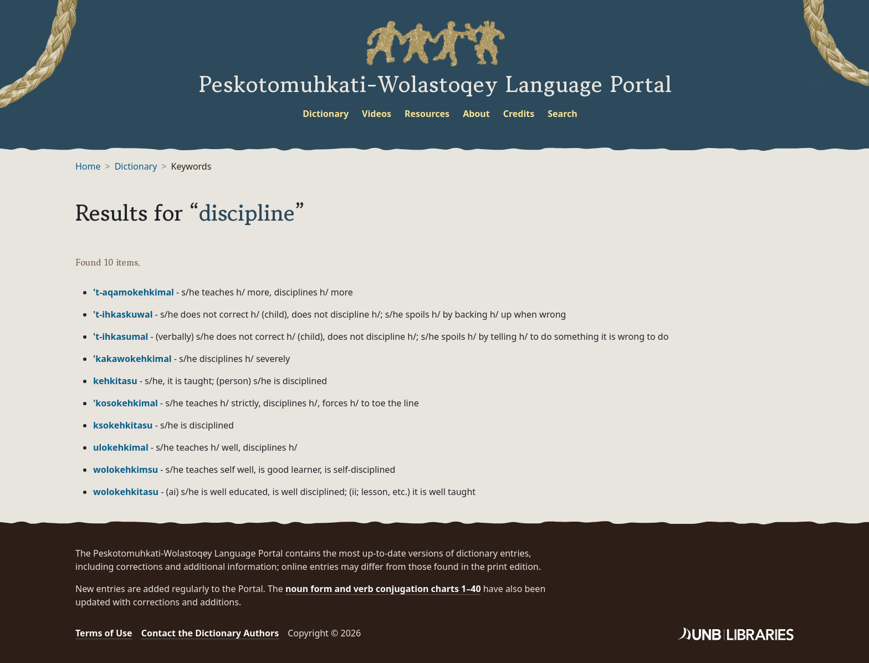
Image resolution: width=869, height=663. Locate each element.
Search (562, 114)
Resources (427, 114)
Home (88, 166)
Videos (376, 114)
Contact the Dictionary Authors (210, 633)
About (476, 114)
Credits (519, 114)
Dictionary (326, 114)
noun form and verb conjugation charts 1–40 (383, 589)
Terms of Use (103, 633)
